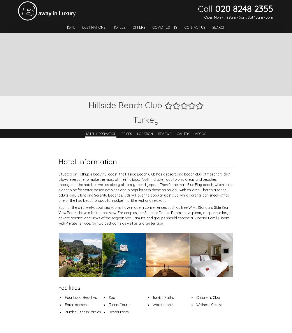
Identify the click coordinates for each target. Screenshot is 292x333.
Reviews (164, 134)
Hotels (119, 27)
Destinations (94, 27)
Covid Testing (164, 27)
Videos (200, 134)
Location (145, 134)
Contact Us (194, 27)
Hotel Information (100, 134)
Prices (126, 134)
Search (218, 27)
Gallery (183, 134)
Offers (138, 27)
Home (70, 27)
